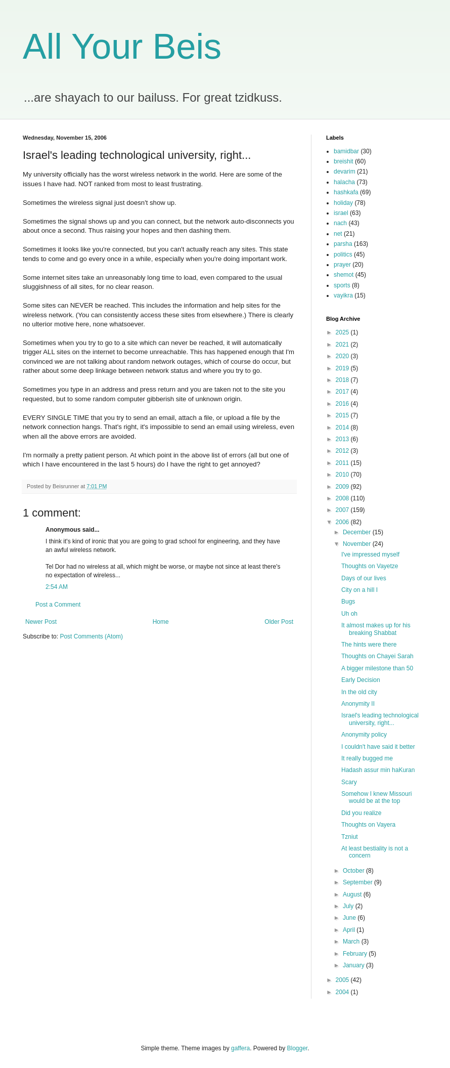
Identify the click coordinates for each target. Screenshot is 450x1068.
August (353, 894)
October (354, 870)
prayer (342, 264)
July (349, 906)
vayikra (343, 295)
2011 (343, 462)
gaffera (240, 1048)
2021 (343, 344)
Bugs (348, 601)
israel (341, 213)
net (338, 233)
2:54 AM (57, 586)
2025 (343, 332)
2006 (343, 522)
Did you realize (361, 813)
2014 (343, 427)
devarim (344, 171)
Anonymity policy (364, 734)
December (358, 532)
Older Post (278, 621)
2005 (343, 980)
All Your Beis (122, 46)
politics (343, 254)
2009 (343, 486)
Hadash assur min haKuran (378, 770)
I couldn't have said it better (378, 746)
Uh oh (349, 613)
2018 (343, 379)
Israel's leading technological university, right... (380, 719)
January (354, 965)
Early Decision (360, 679)
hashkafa (346, 192)
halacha (344, 182)
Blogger (297, 1048)
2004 (343, 992)
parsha (343, 243)
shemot (343, 274)
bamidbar (346, 151)
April (349, 929)
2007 (343, 510)
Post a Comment (57, 604)
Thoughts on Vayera (368, 824)
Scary (349, 782)
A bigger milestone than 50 (377, 668)
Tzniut (349, 836)
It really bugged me (367, 758)
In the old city (359, 692)
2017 (343, 391)
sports (342, 285)
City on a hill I (359, 589)
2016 (343, 403)
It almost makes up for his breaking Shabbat (376, 629)
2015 (343, 415)
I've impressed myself (370, 554)
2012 (343, 450)
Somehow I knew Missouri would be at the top (376, 797)
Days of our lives (363, 578)
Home (161, 621)
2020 (343, 356)
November (358, 543)
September (358, 882)
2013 (343, 439)
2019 (343, 368)
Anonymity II (358, 703)
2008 (343, 498)
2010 (343, 474)
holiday (343, 202)
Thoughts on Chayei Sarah (377, 656)
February (356, 953)
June (350, 917)
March (352, 941)
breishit (343, 161)
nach (340, 223)
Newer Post (41, 621)
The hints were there (368, 644)
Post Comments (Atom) (91, 636)
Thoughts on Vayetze (369, 566)
